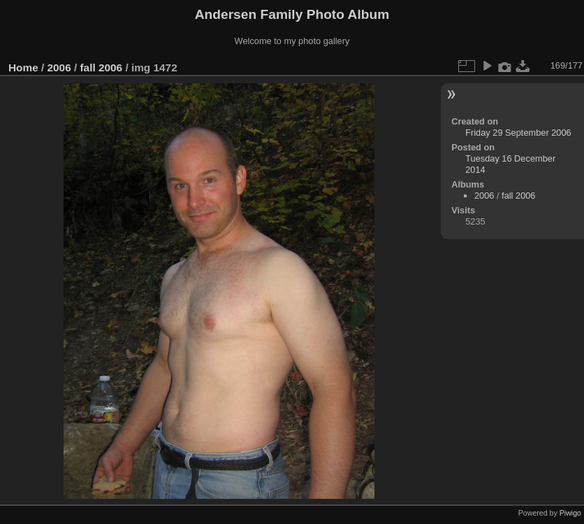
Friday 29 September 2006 (518, 132)
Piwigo (570, 513)
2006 (59, 67)
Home (23, 67)
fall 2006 (101, 67)
